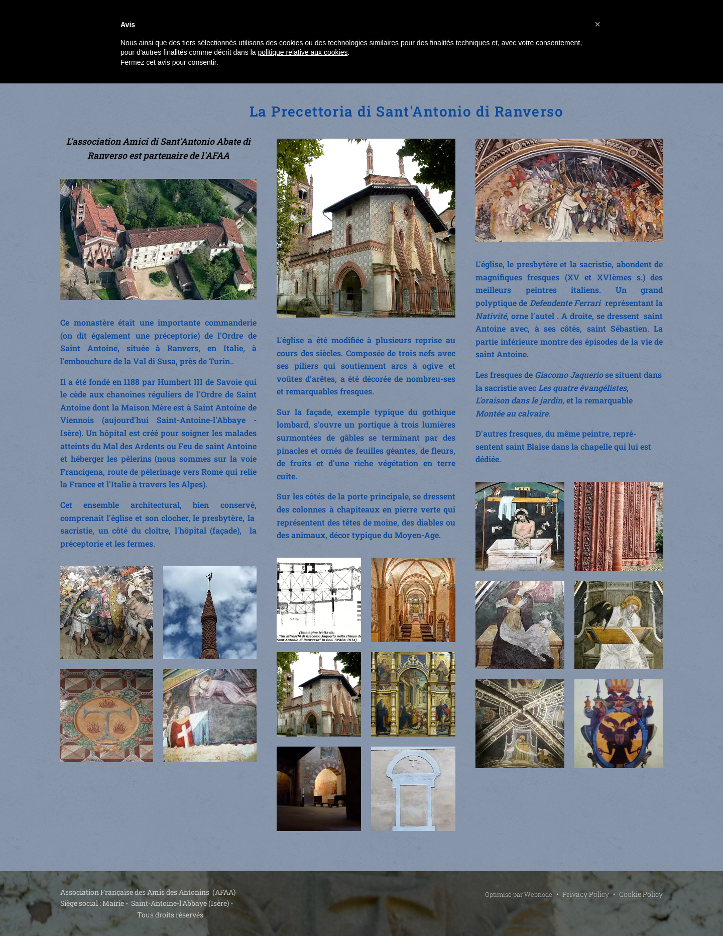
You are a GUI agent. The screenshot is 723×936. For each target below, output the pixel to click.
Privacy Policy (585, 894)
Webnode (538, 894)
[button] (597, 24)
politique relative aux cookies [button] (302, 52)
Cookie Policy (641, 894)
